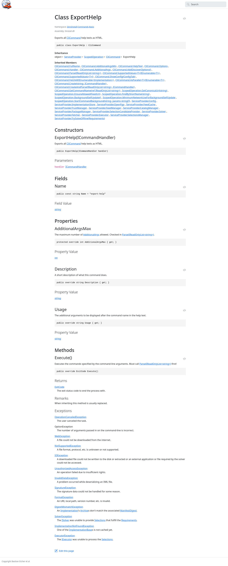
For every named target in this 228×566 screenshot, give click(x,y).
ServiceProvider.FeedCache (140, 104)
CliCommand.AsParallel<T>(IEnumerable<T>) (139, 80)
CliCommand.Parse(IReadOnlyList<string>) (78, 73)
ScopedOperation (93, 56)
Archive (84, 510)
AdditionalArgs (91, 234)
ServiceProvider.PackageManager (73, 111)
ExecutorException (65, 535)
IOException (61, 455)
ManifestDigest (128, 510)
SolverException (63, 516)
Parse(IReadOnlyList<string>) (138, 234)
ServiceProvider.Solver (154, 111)
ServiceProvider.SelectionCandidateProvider (116, 111)
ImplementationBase (80, 529)
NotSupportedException (68, 445)
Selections (99, 520)
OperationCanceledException (70, 417)
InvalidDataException (66, 478)
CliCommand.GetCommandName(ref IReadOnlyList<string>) (87, 90)
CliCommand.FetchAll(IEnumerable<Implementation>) (84, 80)
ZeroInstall (72, 26)
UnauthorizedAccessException (71, 468)
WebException (62, 436)
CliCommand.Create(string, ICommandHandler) (80, 83)
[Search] (205, 4)
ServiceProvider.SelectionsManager (129, 115)
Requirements (129, 520)
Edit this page (66, 550)
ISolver (65, 520)
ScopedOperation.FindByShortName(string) (125, 94)
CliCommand (74, 37)
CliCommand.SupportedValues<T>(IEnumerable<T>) (131, 73)
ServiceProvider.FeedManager (105, 108)
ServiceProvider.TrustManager (71, 108)
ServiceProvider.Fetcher (67, 115)
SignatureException (65, 487)
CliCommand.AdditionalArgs (95, 69)
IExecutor (67, 539)
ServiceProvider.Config (144, 101)
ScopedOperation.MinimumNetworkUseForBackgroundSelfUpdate (139, 97)
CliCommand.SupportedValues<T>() (74, 76)
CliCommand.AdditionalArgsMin (99, 66)
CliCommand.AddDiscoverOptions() (132, 69)
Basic (91, 26)
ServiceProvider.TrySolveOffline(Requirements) (80, 118)
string (58, 209)
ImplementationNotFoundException (74, 526)
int (56, 257)
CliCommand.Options (156, 66)
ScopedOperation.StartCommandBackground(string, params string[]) (92, 101)
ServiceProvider (72, 56)
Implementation (69, 510)
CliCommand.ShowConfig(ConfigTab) (115, 76)
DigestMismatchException (69, 506)
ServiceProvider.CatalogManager (140, 108)
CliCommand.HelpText (130, 66)
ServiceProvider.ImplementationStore (75, 104)
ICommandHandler (75, 166)
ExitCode (59, 387)
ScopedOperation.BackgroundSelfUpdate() (78, 97)
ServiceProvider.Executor (95, 115)
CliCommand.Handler (66, 69)
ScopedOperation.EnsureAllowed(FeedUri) (77, 94)
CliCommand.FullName (67, 66)
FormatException (64, 497)
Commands (83, 26)
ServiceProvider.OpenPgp (110, 104)
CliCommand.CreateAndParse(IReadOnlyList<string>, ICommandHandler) (95, 87)
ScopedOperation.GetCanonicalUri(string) (144, 90)
